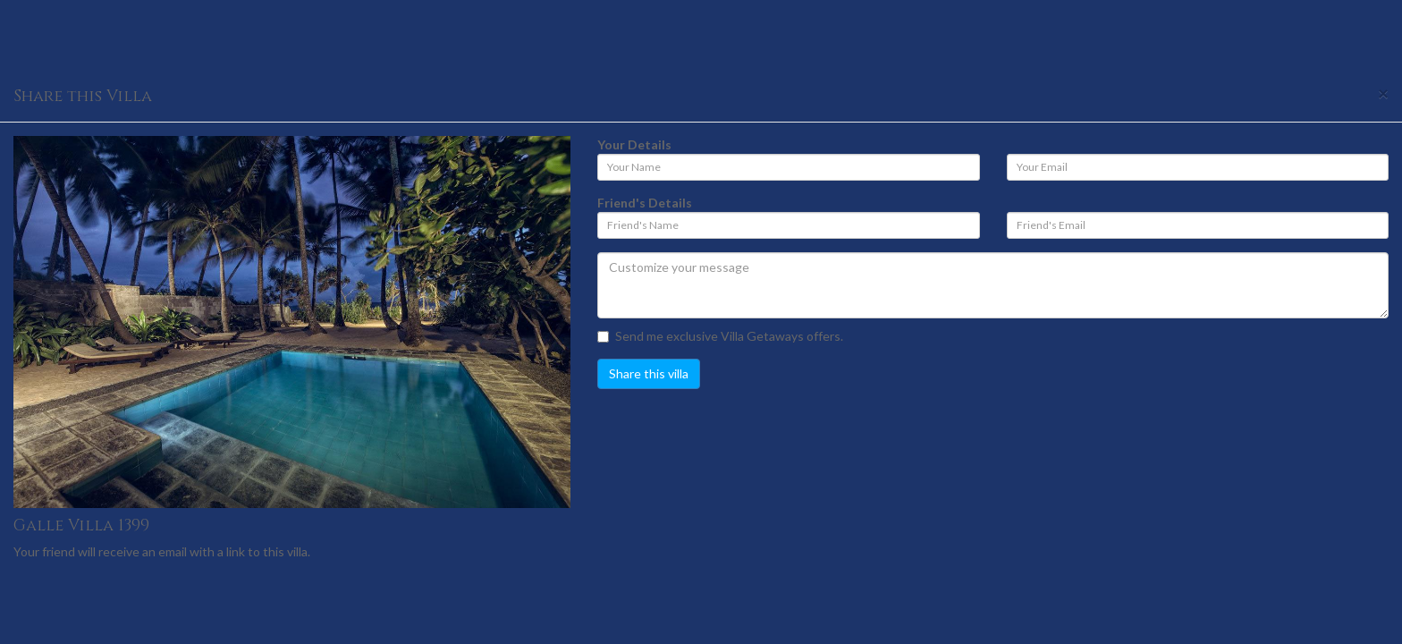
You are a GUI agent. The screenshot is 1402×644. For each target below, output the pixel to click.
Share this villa (648, 373)
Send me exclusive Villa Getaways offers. (720, 335)
